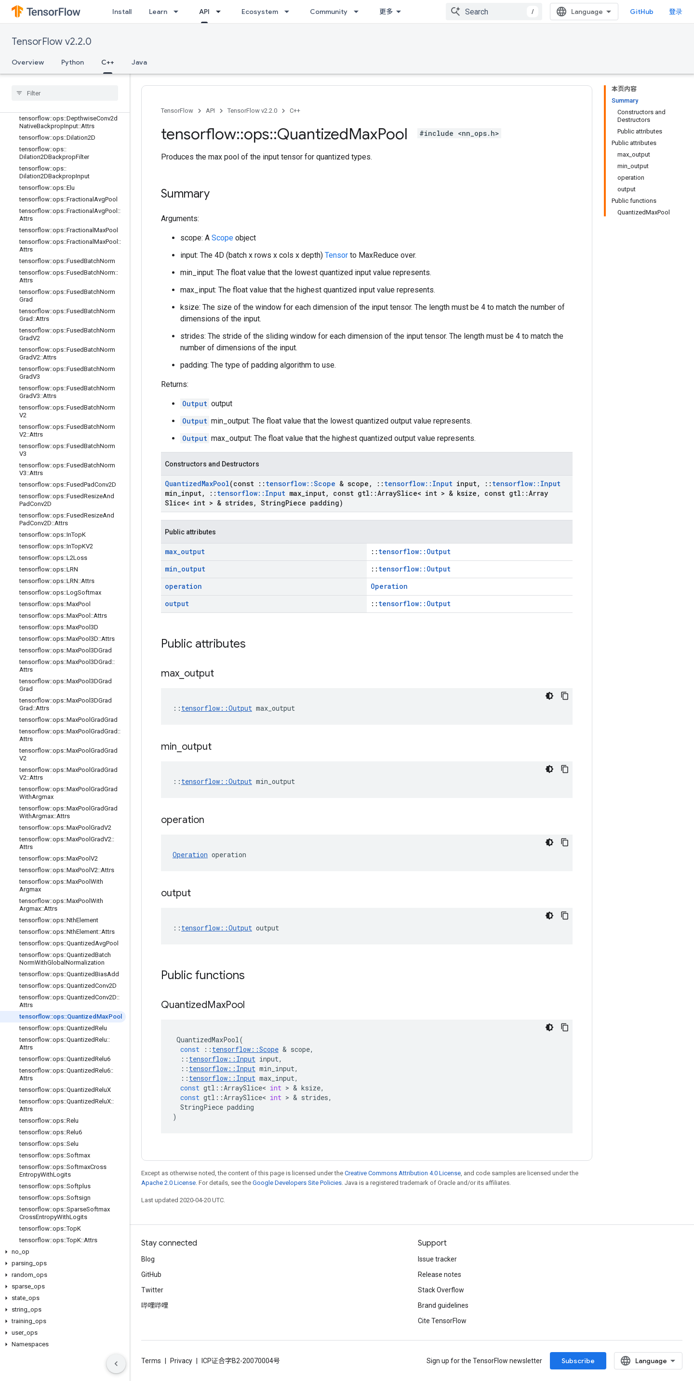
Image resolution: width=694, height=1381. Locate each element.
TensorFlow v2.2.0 (52, 42)
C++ (295, 110)
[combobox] (494, 11)
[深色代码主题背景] (549, 696)
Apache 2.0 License (168, 1182)
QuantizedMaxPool (197, 483)
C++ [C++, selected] (107, 62)
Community (328, 11)
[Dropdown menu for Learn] (178, 11)
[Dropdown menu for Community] (359, 11)
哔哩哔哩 (154, 1305)
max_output (185, 551)
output (177, 603)
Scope (222, 237)
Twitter (152, 1290)
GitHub (642, 11)
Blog (148, 1259)
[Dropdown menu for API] (221, 11)
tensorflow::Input (418, 483)
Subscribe (578, 1360)
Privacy (181, 1361)
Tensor (336, 255)
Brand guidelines (443, 1305)
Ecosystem (259, 11)
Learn (158, 11)
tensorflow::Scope (300, 483)
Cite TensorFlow (442, 1321)
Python (72, 62)
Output (194, 403)
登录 (675, 11)
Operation (389, 586)
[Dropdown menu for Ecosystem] (289, 11)
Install (122, 11)
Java (139, 62)
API (210, 110)
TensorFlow (177, 110)
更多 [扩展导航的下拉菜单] (386, 11)
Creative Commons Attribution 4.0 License (403, 1173)
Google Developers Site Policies (297, 1182)
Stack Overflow (441, 1290)
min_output (185, 568)
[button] (63, 1252)
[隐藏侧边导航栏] (116, 1363)
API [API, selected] (204, 11)
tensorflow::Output (414, 551)
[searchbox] (65, 93)
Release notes (439, 1274)
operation (183, 586)
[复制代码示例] (565, 696)
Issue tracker (437, 1259)
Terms (151, 1361)
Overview (28, 62)
